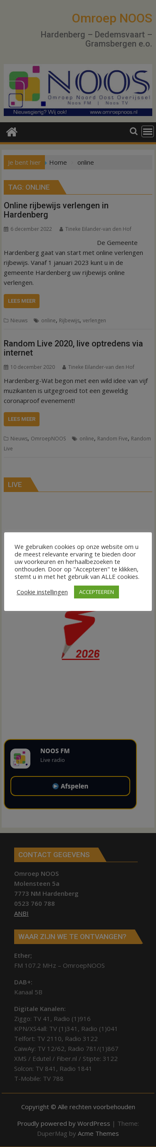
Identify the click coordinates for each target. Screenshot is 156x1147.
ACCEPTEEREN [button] (96, 592)
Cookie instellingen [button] (42, 592)
